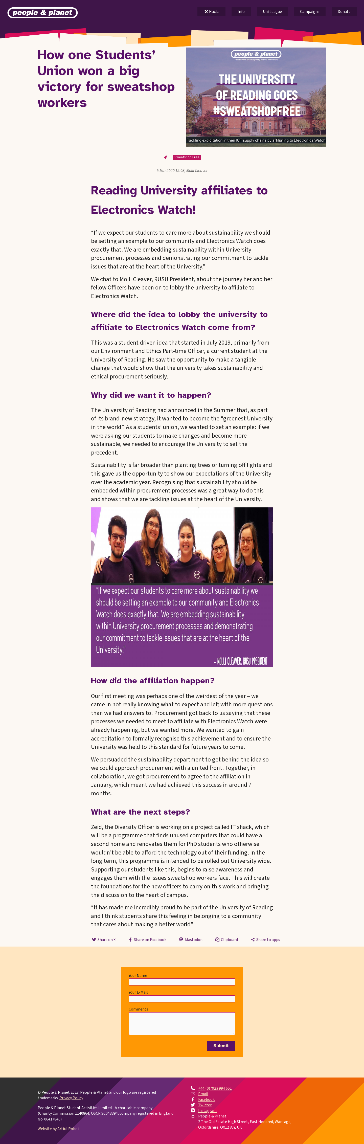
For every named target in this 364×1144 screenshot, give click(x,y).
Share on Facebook (147, 940)
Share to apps (265, 940)
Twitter (205, 1105)
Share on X (103, 940)
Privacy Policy (71, 1098)
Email (203, 1094)
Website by (58, 1129)
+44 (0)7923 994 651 (215, 1088)
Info (241, 11)
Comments (138, 1009)
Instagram (207, 1110)
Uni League (272, 11)
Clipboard (226, 940)
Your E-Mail (138, 992)
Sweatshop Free (186, 157)
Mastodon (190, 940)
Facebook (206, 1099)
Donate (344, 11)
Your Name (138, 975)
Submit (221, 1046)
